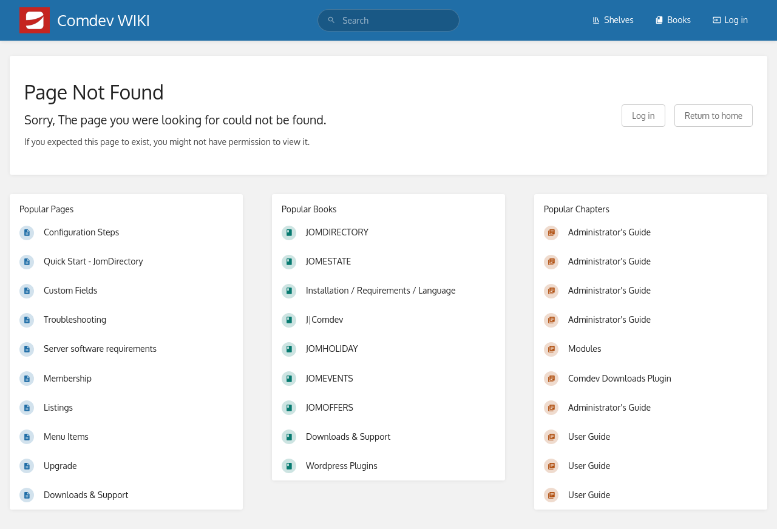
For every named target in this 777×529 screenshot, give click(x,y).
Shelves (613, 20)
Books (673, 20)
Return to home (713, 115)
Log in (730, 20)
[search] (388, 20)
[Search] (331, 20)
